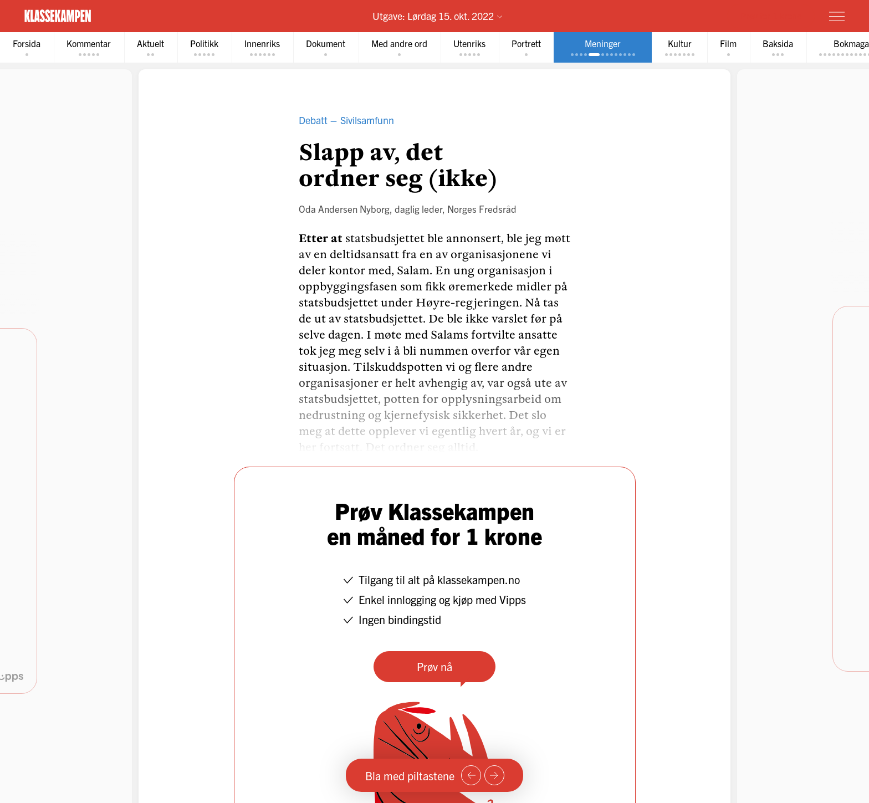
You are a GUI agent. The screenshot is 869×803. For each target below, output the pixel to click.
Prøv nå (434, 667)
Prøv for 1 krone (770, 15)
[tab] (28, 48)
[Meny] (837, 16)
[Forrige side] (471, 775)
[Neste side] (494, 775)
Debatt (313, 121)
